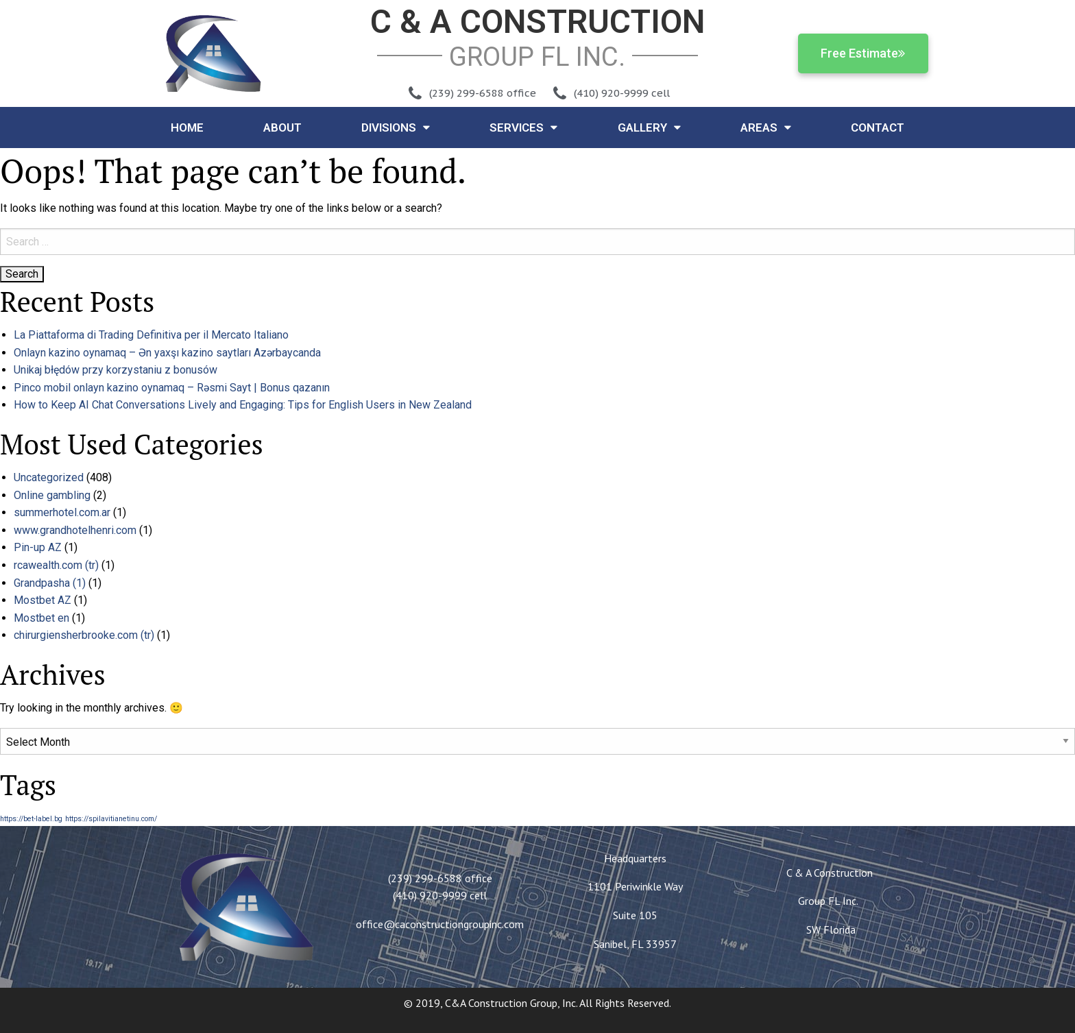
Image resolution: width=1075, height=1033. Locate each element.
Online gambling (52, 495)
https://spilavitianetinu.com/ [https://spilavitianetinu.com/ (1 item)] (111, 818)
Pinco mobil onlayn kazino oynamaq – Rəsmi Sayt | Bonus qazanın (172, 387)
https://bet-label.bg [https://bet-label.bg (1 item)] (31, 818)
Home (187, 127)
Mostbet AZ (42, 600)
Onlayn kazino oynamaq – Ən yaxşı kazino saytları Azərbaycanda (167, 352)
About (282, 127)
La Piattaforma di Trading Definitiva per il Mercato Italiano (151, 334)
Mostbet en (41, 617)
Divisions (395, 127)
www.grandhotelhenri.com (75, 530)
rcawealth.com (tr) (56, 565)
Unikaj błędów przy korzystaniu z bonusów (115, 369)
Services (523, 127)
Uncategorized (49, 477)
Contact (877, 127)
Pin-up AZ (38, 547)
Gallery (649, 127)
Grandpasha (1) (50, 583)
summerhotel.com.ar (62, 512)
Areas (765, 127)
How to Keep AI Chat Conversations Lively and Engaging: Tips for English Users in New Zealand (243, 404)
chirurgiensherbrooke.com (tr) (84, 635)
